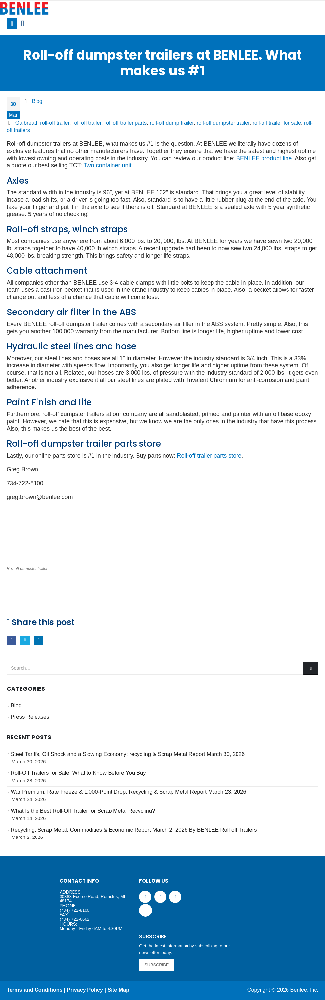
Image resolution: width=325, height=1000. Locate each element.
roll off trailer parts (125, 123)
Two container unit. (108, 165)
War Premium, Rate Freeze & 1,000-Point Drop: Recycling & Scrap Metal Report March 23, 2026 (128, 792)
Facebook (11, 640)
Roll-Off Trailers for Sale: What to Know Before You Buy (78, 773)
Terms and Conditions (35, 990)
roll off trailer (86, 123)
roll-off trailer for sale (277, 123)
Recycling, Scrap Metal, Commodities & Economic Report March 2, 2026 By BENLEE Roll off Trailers (134, 830)
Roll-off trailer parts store (209, 455)
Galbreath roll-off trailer (42, 123)
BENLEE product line (264, 158)
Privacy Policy (85, 990)
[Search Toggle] (22, 23)
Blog (37, 101)
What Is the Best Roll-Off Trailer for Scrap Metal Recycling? (83, 811)
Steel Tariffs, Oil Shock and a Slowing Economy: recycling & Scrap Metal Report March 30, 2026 (128, 754)
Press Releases (30, 717)
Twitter (25, 640)
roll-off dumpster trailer (223, 123)
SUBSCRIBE (156, 965)
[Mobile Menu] (12, 23)
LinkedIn (38, 640)
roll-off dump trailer (172, 123)
